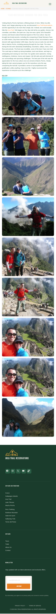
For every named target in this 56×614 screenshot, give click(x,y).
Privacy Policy (20, 606)
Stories (8, 8)
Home (2, 8)
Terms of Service (35, 606)
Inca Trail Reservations (19, 3)
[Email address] (18, 580)
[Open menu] (50, 3)
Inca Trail (11, 30)
